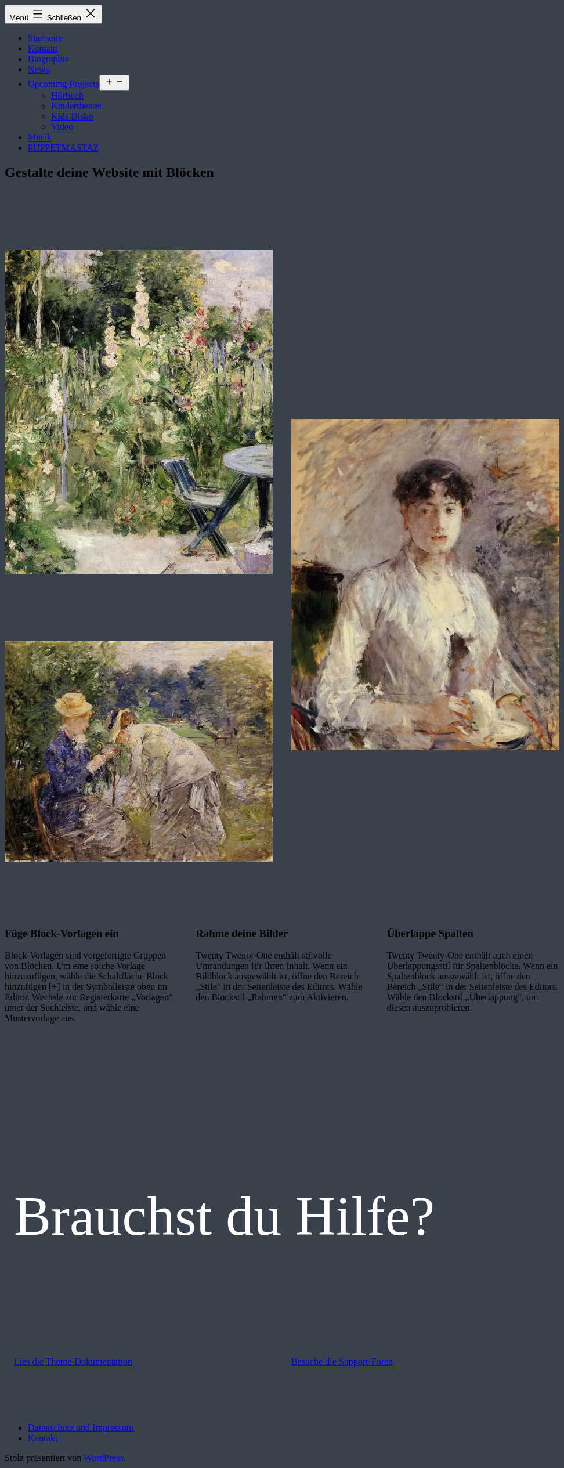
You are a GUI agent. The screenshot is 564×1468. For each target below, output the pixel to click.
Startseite (45, 38)
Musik (40, 137)
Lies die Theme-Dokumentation (73, 1361)
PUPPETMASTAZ (63, 148)
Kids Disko (72, 116)
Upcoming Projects (63, 84)
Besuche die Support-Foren (342, 1361)
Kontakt (43, 48)
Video (62, 127)
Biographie (48, 59)
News (38, 69)
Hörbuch (67, 95)
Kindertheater (76, 106)
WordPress (104, 1458)
